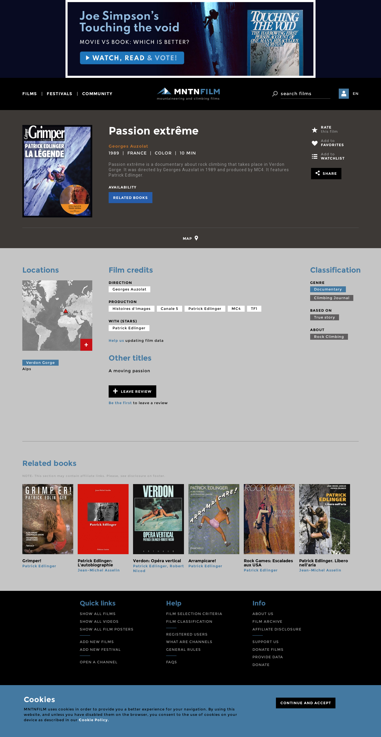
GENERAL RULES (183, 649)
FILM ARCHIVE (267, 621)
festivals (59, 93)
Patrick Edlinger (204, 308)
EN (356, 93)
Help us (116, 340)
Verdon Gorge (40, 362)
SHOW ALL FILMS (98, 613)
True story (324, 317)
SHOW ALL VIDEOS (99, 621)
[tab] (190, 238)
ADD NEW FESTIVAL (100, 649)
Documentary (328, 289)
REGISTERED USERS (187, 634)
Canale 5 (169, 308)
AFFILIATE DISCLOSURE (277, 629)
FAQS (171, 662)
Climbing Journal (331, 298)
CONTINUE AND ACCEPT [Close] (305, 703)
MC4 (236, 308)
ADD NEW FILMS (97, 641)
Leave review (132, 391)
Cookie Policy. (94, 720)
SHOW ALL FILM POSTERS (107, 629)
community (97, 93)
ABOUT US (263, 613)
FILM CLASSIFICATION (189, 621)
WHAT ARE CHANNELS (189, 641)
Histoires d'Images (132, 308)
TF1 (254, 308)
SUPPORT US (265, 641)
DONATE (261, 664)
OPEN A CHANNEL (99, 662)
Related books (130, 197)
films (29, 93)
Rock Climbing (329, 336)
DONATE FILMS (268, 649)
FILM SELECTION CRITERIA (194, 613)
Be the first (120, 403)
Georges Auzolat (128, 146)
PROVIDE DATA (267, 657)
